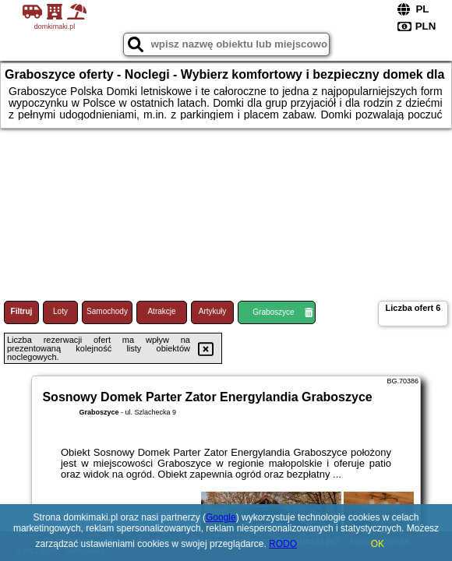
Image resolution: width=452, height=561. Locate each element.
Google (221, 517)
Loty (60, 311)
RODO (283, 543)
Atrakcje (161, 311)
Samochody (107, 311)
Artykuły (213, 311)
